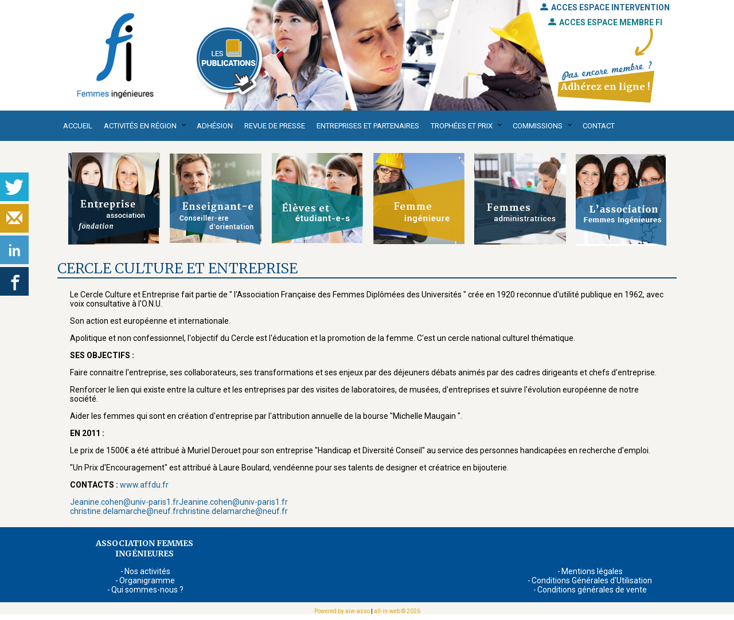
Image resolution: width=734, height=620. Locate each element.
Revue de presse (274, 125)
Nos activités (147, 571)
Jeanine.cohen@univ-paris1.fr (124, 502)
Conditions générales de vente (592, 589)
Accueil (77, 125)
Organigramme (147, 580)
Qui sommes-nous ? (147, 589)
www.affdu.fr (144, 484)
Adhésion (215, 125)
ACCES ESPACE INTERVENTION (605, 7)
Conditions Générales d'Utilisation (592, 580)
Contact (599, 125)
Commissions (538, 125)
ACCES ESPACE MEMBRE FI (605, 22)
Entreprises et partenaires (368, 125)
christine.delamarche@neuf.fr (124, 511)
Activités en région (140, 125)
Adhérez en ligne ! (605, 86)
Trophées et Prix (462, 125)
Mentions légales (592, 571)
